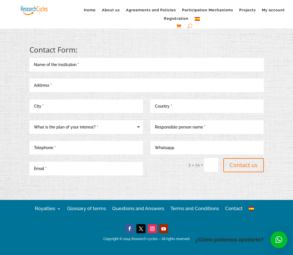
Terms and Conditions (194, 208)
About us (111, 10)
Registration (176, 19)
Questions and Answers (138, 208)
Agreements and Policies (151, 10)
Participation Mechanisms (207, 10)
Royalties (45, 208)
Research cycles (144, 239)
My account (273, 10)
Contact (234, 208)
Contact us (244, 165)
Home (90, 10)
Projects (247, 10)
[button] (278, 239)
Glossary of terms (86, 208)
